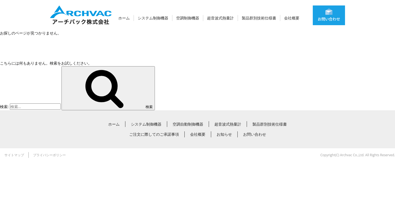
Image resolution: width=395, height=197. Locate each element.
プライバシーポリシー (49, 155)
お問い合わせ (254, 134)
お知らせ (224, 134)
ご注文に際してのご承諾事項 (154, 134)
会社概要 (291, 18)
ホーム (124, 18)
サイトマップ (14, 155)
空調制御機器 (187, 18)
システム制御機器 (153, 18)
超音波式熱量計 (220, 18)
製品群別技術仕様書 (259, 18)
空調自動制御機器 (188, 124)
